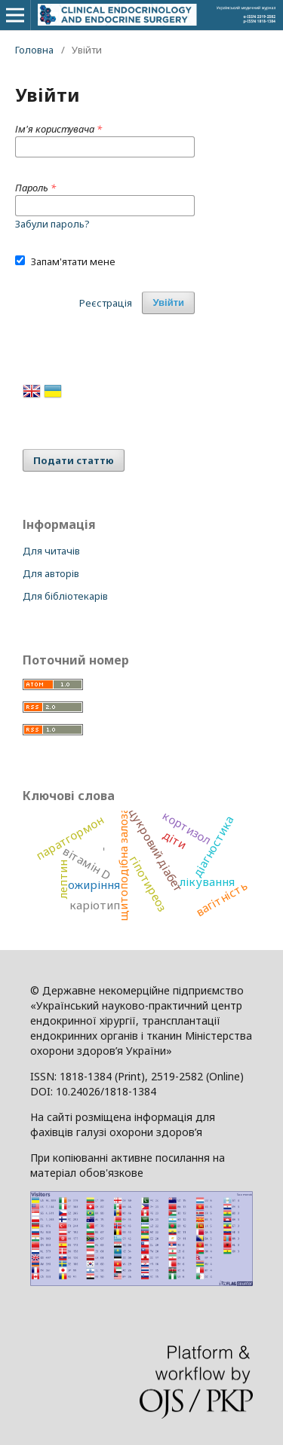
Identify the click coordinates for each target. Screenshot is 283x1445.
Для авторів (51, 573)
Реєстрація (105, 303)
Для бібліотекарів (65, 596)
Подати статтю (73, 460)
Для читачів (51, 551)
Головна (34, 50)
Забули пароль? (52, 224)
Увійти (168, 302)
